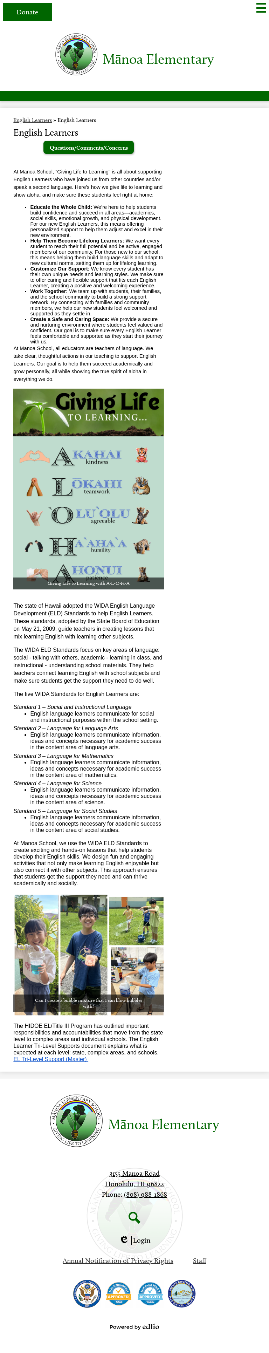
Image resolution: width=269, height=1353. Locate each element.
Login (134, 1240)
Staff (199, 1260)
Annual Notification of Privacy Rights (118, 1260)
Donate (27, 12)
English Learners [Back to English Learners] (32, 120)
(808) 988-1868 (145, 1194)
